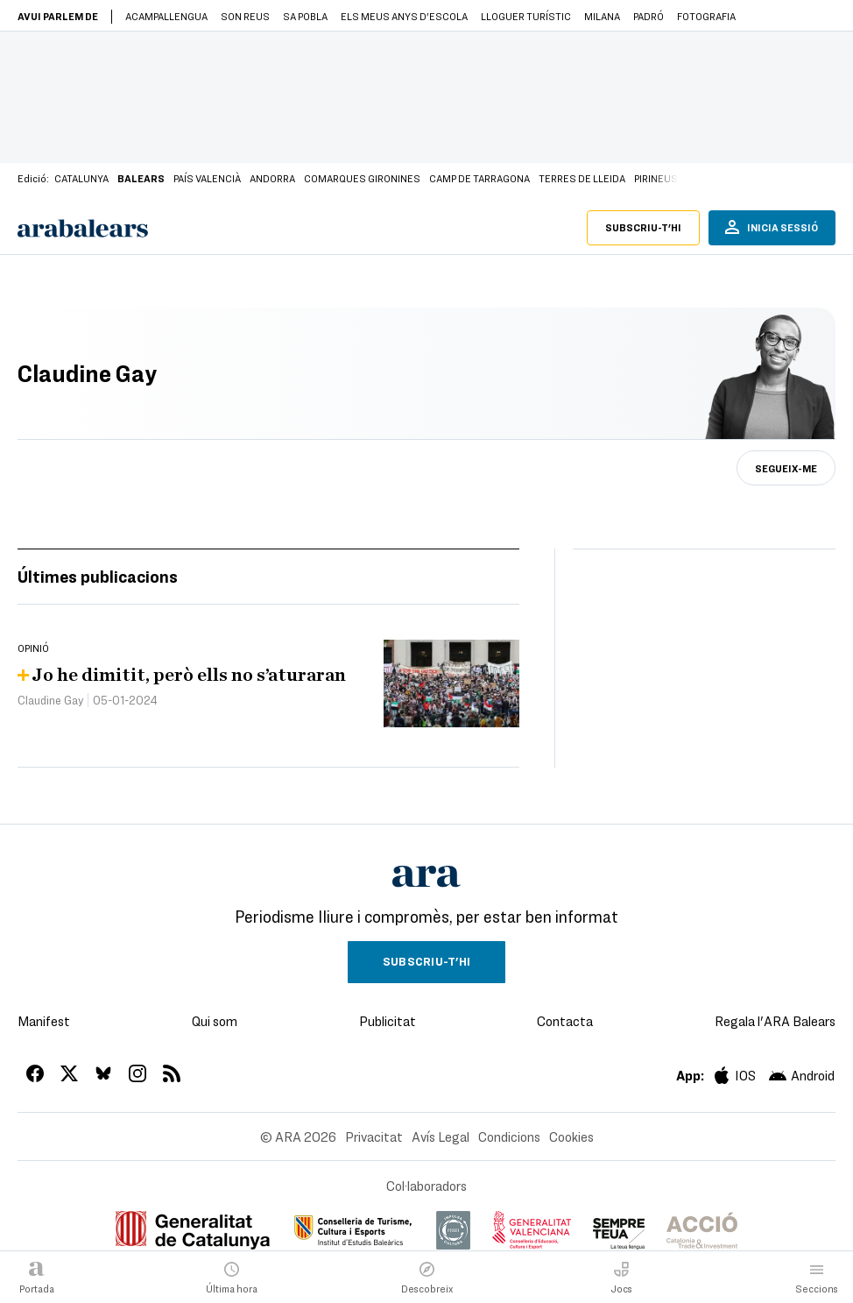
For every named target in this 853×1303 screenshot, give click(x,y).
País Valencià (207, 178)
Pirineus (656, 178)
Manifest (44, 1021)
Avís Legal (440, 1136)
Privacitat (374, 1136)
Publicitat (387, 1021)
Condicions (509, 1136)
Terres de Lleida (582, 178)
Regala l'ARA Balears (775, 1021)
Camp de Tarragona (479, 178)
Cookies (571, 1136)
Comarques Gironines (362, 178)
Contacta (565, 1021)
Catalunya (81, 178)
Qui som (214, 1021)
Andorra (272, 178)
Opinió (33, 647)
